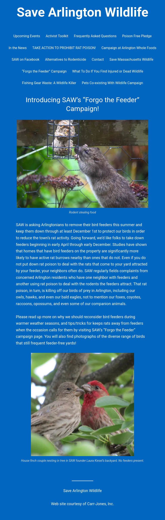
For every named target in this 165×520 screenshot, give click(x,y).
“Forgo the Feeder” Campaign (44, 71)
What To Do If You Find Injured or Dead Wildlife (107, 71)
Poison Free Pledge (137, 36)
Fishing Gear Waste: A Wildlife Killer (49, 83)
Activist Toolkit (57, 36)
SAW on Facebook (25, 59)
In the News (18, 48)
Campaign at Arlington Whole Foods (128, 48)
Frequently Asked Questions (95, 36)
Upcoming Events (26, 36)
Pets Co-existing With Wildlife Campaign (112, 83)
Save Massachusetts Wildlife (131, 59)
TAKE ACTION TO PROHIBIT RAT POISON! (64, 48)
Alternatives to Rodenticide (65, 59)
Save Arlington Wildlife (82, 12)
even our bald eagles (63, 297)
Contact (98, 59)
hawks (31, 297)
